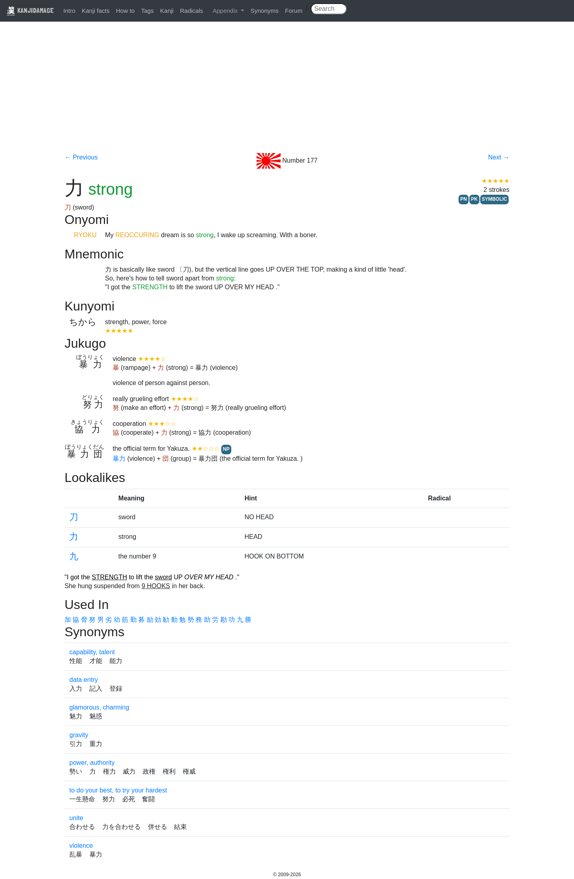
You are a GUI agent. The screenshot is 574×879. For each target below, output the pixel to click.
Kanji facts (95, 10)
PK (474, 199)
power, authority (92, 762)
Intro (69, 10)
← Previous (81, 157)
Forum (293, 10)
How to (125, 10)
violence (81, 845)
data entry (83, 679)
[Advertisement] (287, 93)
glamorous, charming (99, 707)
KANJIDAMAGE (30, 10)
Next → (498, 157)
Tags (147, 10)
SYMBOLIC (494, 199)
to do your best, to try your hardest (118, 790)
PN (463, 199)
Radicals (191, 10)
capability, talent (92, 652)
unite (76, 817)
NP (226, 449)
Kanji (167, 10)
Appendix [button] (225, 10)
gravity (78, 735)
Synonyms (265, 10)
